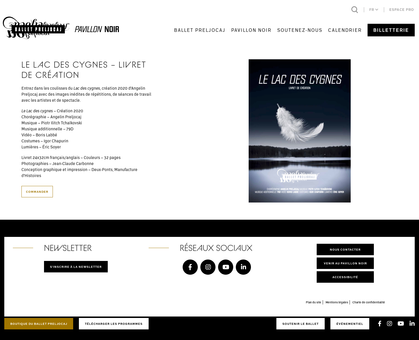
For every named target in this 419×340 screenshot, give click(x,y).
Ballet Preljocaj (200, 30)
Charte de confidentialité (368, 302)
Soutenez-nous (299, 30)
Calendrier (345, 30)
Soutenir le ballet (300, 324)
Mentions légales (337, 302)
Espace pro (401, 9)
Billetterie (391, 30)
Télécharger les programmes (114, 324)
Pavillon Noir (251, 30)
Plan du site (313, 302)
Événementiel (349, 324)
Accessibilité (345, 277)
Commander (37, 192)
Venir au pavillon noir (345, 263)
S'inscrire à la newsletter (76, 267)
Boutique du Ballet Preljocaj (38, 324)
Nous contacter (345, 249)
